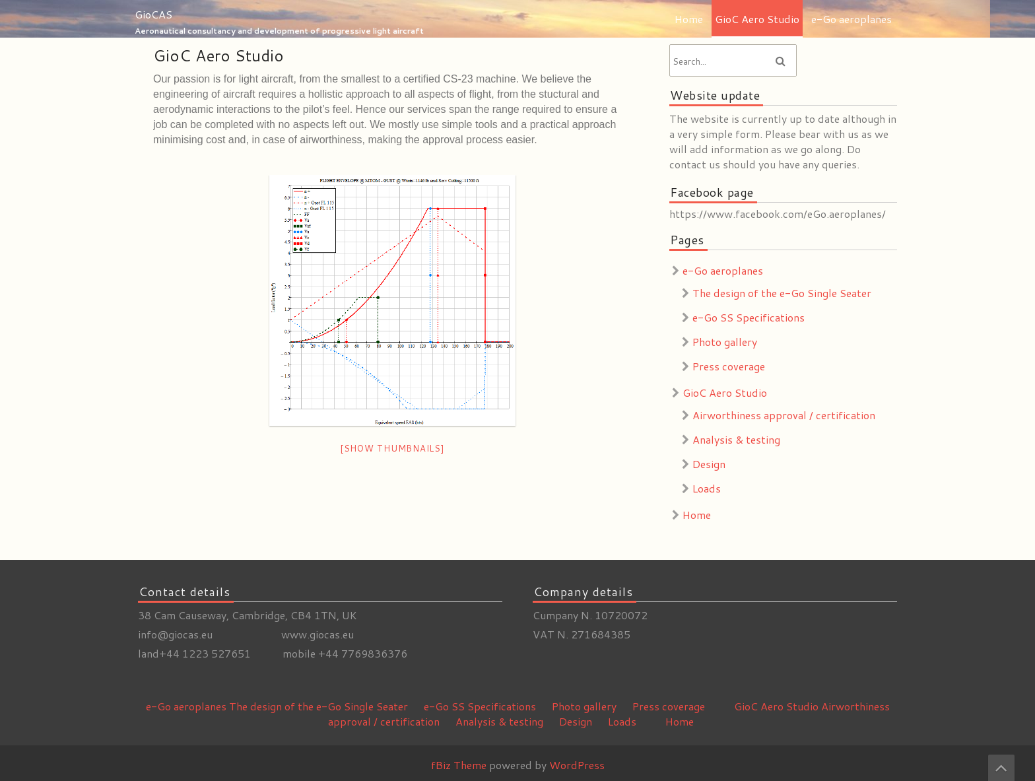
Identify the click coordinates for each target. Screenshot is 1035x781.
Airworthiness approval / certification (783, 415)
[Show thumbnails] (392, 448)
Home (689, 18)
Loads (706, 488)
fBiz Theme (458, 764)
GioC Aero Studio (757, 18)
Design (708, 463)
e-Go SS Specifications (748, 317)
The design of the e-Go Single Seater (781, 292)
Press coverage (728, 366)
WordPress (577, 764)
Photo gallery (724, 341)
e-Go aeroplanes (851, 18)
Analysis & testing (736, 439)
